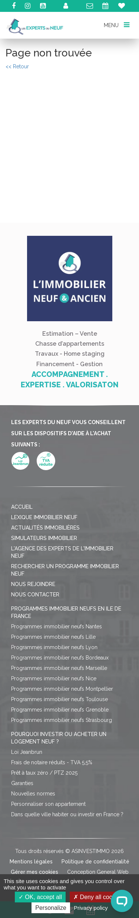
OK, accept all (40, 897)
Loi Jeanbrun (26, 752)
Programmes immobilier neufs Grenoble (60, 710)
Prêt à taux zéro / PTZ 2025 (44, 773)
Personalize (50, 908)
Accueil (22, 507)
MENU (116, 24)
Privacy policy (91, 908)
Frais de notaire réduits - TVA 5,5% (51, 762)
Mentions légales (31, 862)
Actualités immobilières (45, 528)
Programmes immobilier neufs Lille (53, 637)
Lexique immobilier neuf (44, 517)
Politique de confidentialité (95, 862)
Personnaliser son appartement (48, 804)
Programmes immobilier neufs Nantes (56, 626)
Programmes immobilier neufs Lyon (54, 647)
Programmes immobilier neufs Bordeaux (60, 658)
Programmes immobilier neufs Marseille (59, 668)
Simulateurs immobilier (44, 538)
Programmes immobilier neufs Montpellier (62, 689)
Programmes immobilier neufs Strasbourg (61, 720)
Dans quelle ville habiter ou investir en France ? (67, 814)
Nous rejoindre (33, 584)
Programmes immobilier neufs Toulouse (59, 699)
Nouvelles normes (33, 794)
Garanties (22, 783)
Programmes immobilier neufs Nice (53, 678)
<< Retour (17, 66)
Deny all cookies (98, 897)
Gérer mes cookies (34, 872)
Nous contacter (35, 595)
